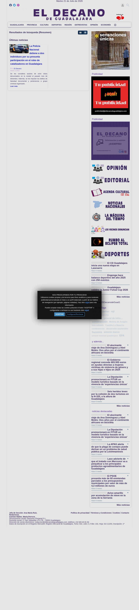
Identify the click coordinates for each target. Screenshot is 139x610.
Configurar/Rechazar (75, 314)
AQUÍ (87, 303)
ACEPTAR (59, 314)
